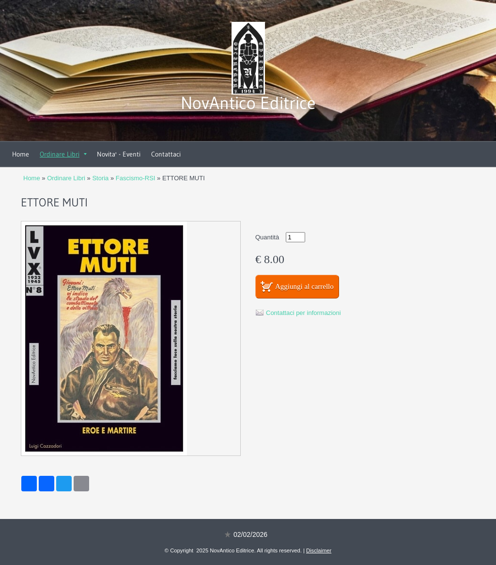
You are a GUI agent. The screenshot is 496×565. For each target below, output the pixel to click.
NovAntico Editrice (248, 103)
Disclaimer (318, 550)
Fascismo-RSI (135, 178)
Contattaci (166, 154)
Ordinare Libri (63, 154)
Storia (100, 178)
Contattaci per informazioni (303, 312)
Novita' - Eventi (118, 154)
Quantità (267, 237)
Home (20, 154)
